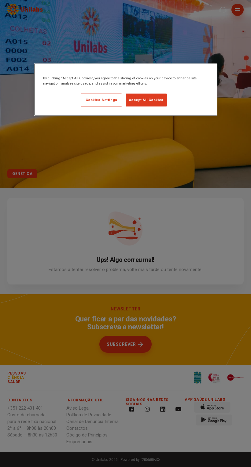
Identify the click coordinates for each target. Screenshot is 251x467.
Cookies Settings (101, 99)
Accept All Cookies (146, 99)
